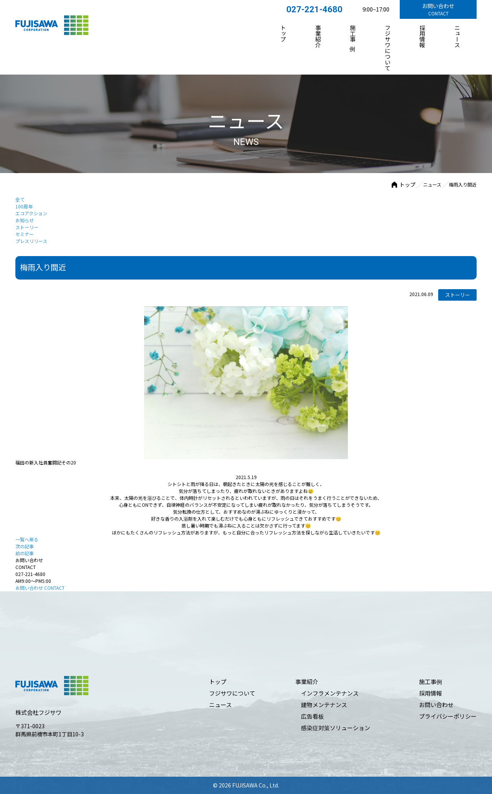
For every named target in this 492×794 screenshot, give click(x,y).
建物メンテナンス (324, 705)
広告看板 (312, 716)
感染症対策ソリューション (335, 728)
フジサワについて (388, 48)
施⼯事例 (353, 33)
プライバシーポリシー (448, 716)
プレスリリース (31, 241)
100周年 (24, 206)
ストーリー (26, 227)
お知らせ (24, 220)
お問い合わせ (40, 587)
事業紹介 (318, 36)
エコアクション (31, 213)
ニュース (457, 36)
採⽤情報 (423, 36)
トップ (283, 33)
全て (20, 199)
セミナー (24, 234)
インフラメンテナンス (330, 693)
